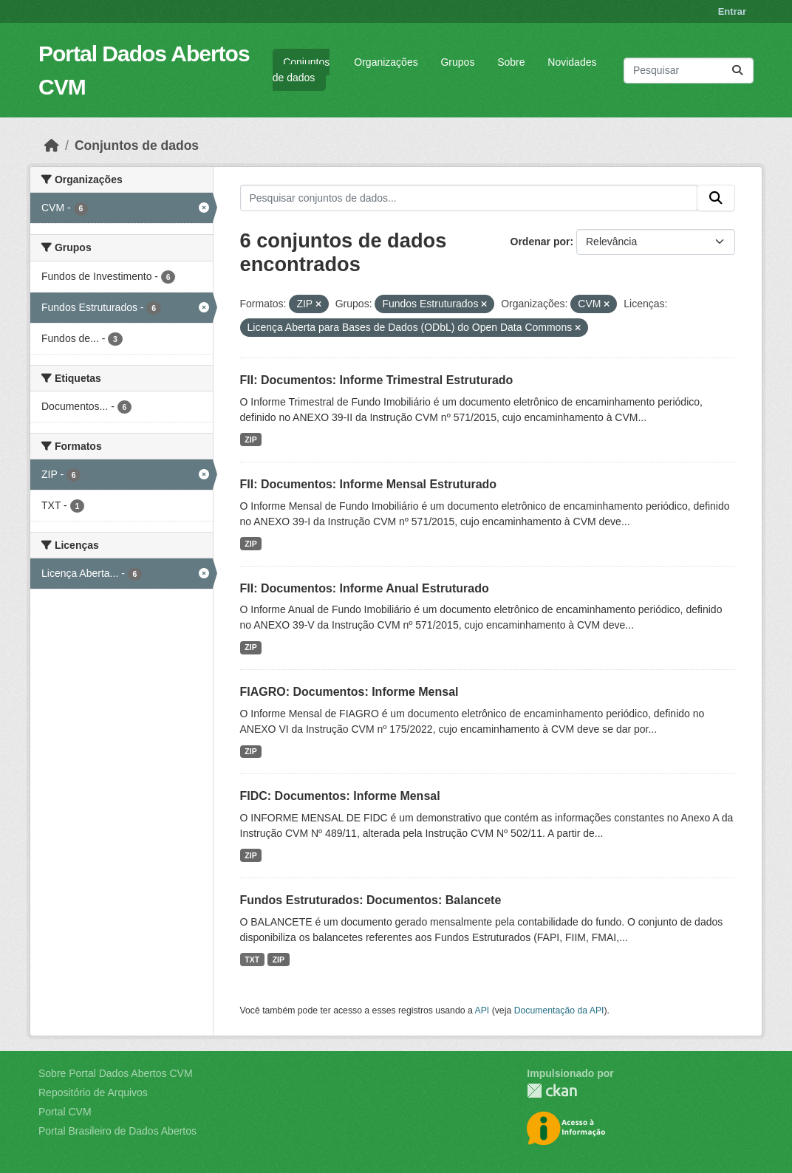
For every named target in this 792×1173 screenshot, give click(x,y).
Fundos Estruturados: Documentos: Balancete (371, 900)
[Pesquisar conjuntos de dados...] (689, 70)
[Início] (51, 145)
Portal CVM (65, 1112)
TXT (252, 959)
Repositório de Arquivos (93, 1092)
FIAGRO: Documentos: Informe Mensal (349, 691)
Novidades (571, 62)
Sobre (511, 62)
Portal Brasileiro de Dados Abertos (117, 1131)
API (482, 1010)
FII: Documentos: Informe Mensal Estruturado (368, 484)
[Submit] (737, 70)
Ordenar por (540, 241)
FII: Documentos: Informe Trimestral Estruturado (376, 380)
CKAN (552, 1090)
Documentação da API (559, 1010)
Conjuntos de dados (301, 69)
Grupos (457, 62)
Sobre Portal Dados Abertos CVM (115, 1073)
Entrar (732, 11)
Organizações (385, 62)
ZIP (250, 439)
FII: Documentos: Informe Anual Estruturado (364, 588)
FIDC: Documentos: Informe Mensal (340, 796)
